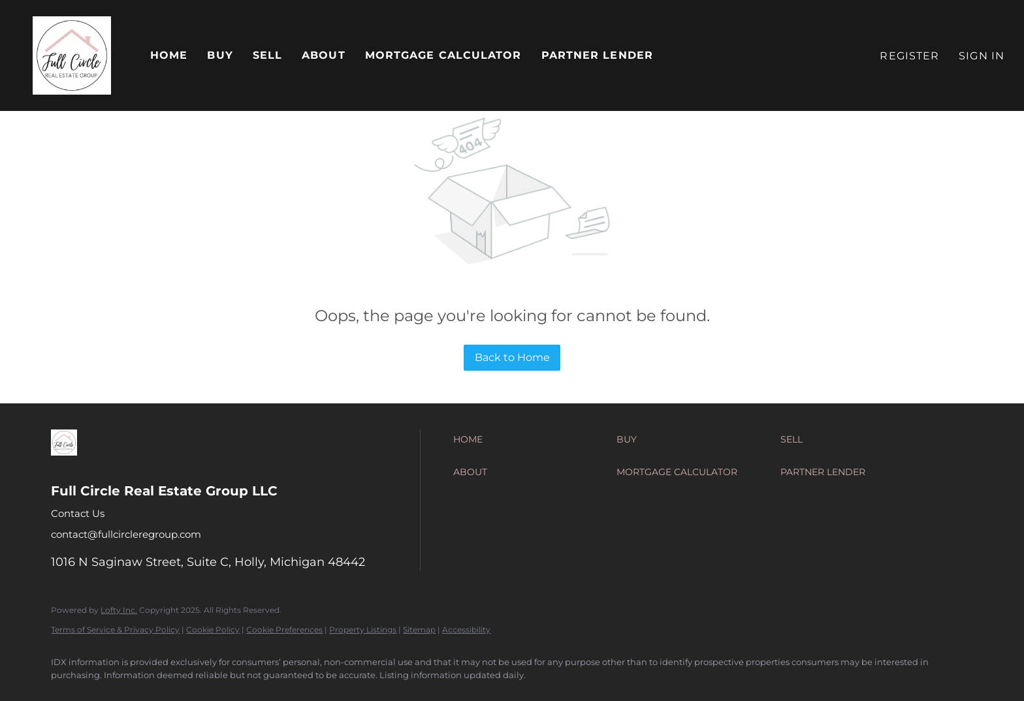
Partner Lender (597, 55)
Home (168, 55)
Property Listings (362, 629)
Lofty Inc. (119, 610)
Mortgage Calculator (443, 55)
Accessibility (466, 629)
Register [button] (909, 56)
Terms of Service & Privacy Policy (115, 629)
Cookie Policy (213, 629)
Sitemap (419, 629)
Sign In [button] (981, 56)
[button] (72, 55)
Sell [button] (267, 55)
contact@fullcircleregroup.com (126, 534)
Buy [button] (219, 55)
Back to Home (512, 357)
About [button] (323, 55)
